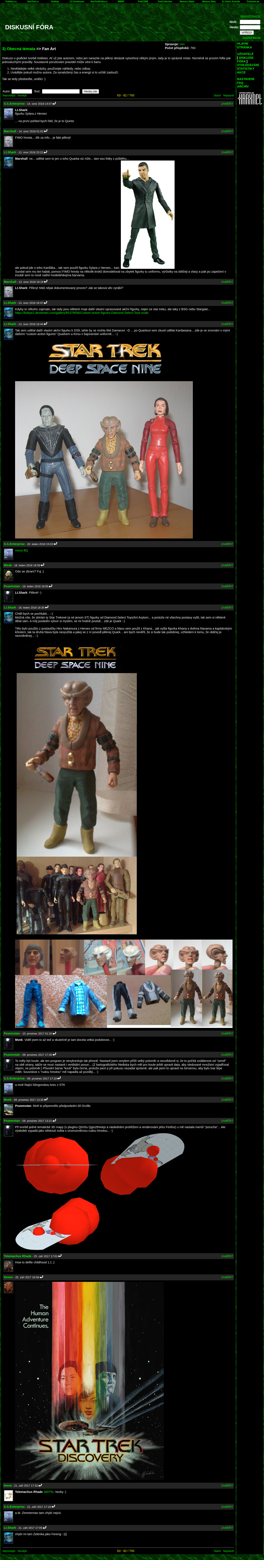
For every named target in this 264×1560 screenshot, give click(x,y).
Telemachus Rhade (17, 1256)
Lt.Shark (10, 152)
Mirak (8, 565)
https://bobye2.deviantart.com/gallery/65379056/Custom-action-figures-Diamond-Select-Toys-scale (81, 312)
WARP (121, 1)
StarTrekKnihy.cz (98, 1)
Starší (217, 95)
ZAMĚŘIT (227, 103)
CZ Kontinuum (77, 1)
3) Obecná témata (18, 49)
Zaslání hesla (251, 37)
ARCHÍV (243, 86)
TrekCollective (165, 1)
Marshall (10, 131)
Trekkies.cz (11, 1)
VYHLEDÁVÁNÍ (248, 65)
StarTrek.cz (33, 1)
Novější (22, 95)
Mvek (7, 1099)
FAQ (240, 83)
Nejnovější (9, 95)
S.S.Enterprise (14, 103)
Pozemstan (12, 586)
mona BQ (21, 550)
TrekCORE (143, 1)
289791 (49, 1492)
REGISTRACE (250, 16)
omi (182, 44)
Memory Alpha (187, 1)
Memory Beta (209, 1)
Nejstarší (228, 95)
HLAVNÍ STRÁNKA (244, 45)
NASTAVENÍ (245, 79)
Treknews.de (253, 1)
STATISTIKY (245, 68)
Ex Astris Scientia (231, 1)
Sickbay (55, 1)
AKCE (241, 72)
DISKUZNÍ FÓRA (245, 59)
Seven (8, 1277)
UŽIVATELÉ (245, 54)
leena (8, 1485)
